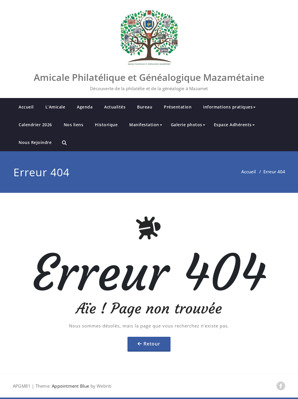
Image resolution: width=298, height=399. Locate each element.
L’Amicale (55, 107)
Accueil (26, 107)
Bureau (144, 107)
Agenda (85, 107)
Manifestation (145, 124)
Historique (106, 124)
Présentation (177, 107)
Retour (151, 344)
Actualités (114, 107)
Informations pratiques (229, 107)
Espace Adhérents (234, 124)
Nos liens (74, 124)
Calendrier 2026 (35, 124)
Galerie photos (188, 124)
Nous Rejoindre (35, 142)
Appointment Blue (70, 386)
